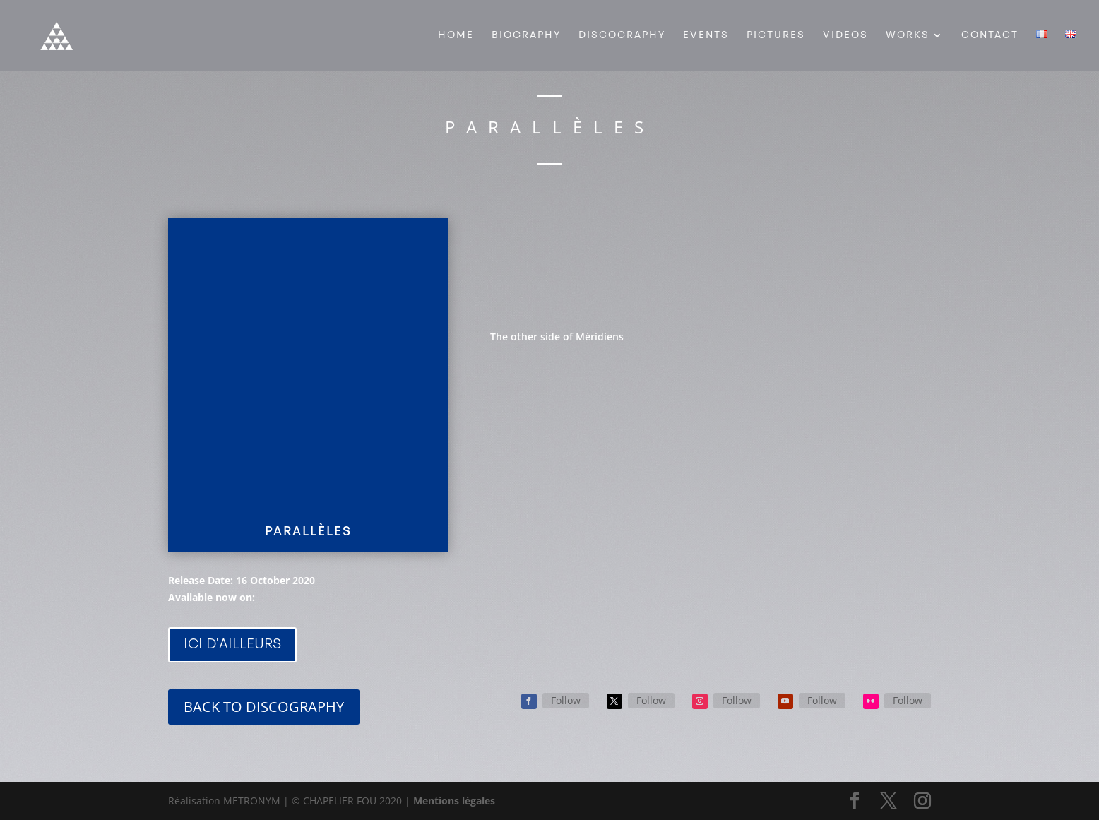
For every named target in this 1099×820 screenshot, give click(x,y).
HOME (456, 35)
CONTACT (989, 35)
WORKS (907, 35)
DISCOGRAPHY (621, 35)
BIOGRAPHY (526, 35)
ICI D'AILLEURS (232, 645)
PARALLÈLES (308, 531)
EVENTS (706, 35)
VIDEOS (845, 35)
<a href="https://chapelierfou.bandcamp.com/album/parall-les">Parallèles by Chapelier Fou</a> (710, 260)
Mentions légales (454, 800)
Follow (566, 700)
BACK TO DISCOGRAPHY (264, 706)
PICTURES (776, 35)
